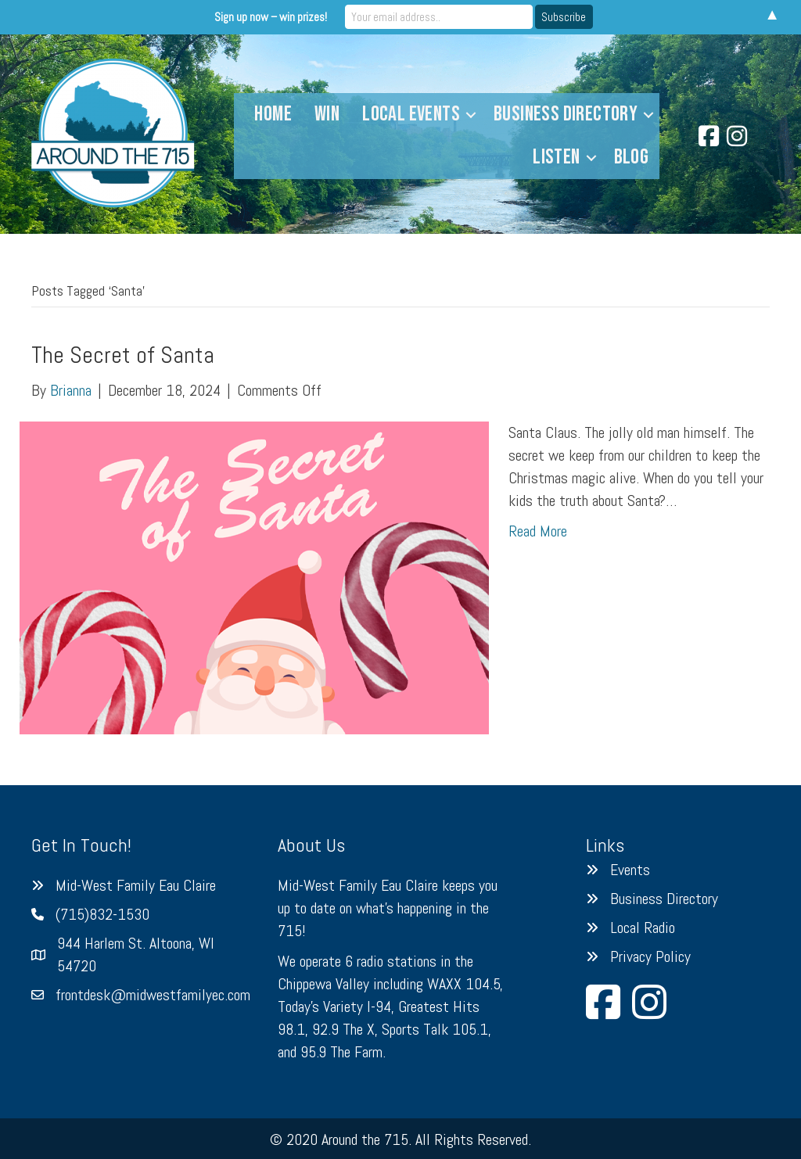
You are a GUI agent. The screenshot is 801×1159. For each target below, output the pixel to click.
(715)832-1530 (102, 914)
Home (273, 114)
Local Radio (642, 927)
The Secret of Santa (122, 355)
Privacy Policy (650, 956)
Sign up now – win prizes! (270, 16)
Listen (556, 157)
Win (326, 114)
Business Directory (566, 114)
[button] (471, 114)
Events (630, 869)
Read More (537, 531)
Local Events (411, 114)
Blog (631, 157)
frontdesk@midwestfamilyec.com (153, 995)
